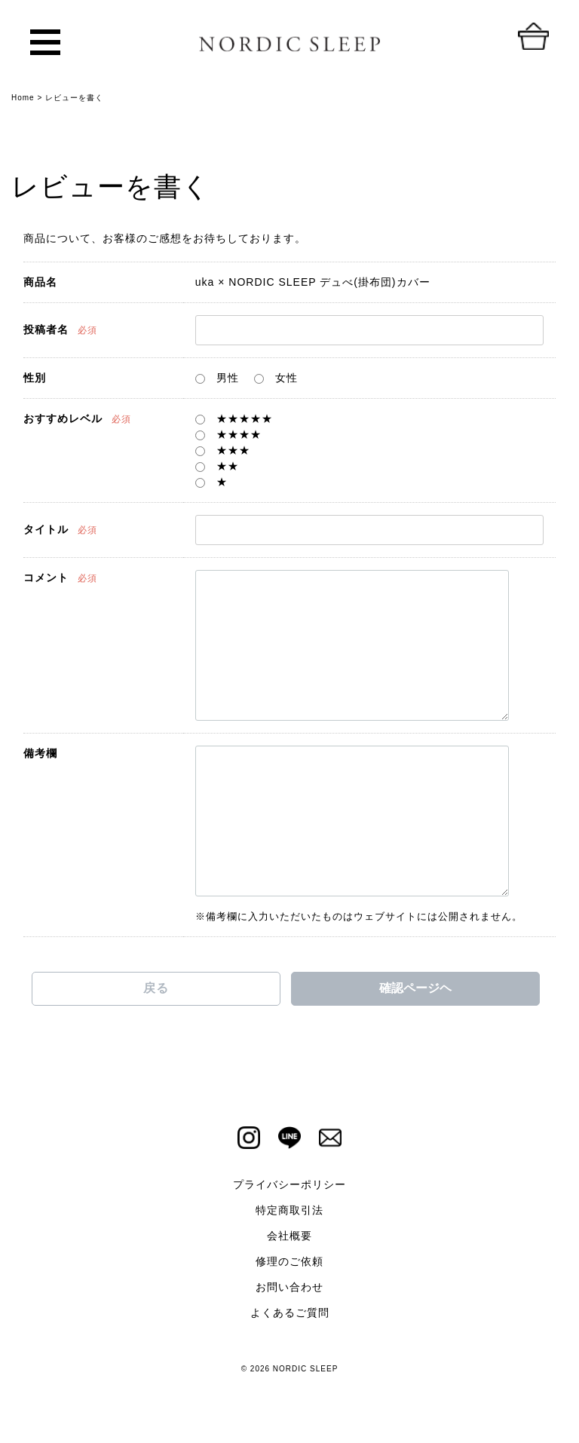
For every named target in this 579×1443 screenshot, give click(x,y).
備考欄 (40, 753)
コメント (46, 577)
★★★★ (228, 434)
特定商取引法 (289, 1210)
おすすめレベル (63, 418)
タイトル (46, 529)
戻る (156, 988)
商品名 (40, 282)
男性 (217, 378)
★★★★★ (234, 418)
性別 (34, 378)
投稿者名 (46, 329)
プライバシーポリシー (289, 1184)
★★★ (222, 450)
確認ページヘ (415, 988)
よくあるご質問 (289, 1313)
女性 (276, 378)
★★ (217, 466)
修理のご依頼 (289, 1261)
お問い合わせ (289, 1287)
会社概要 (289, 1236)
